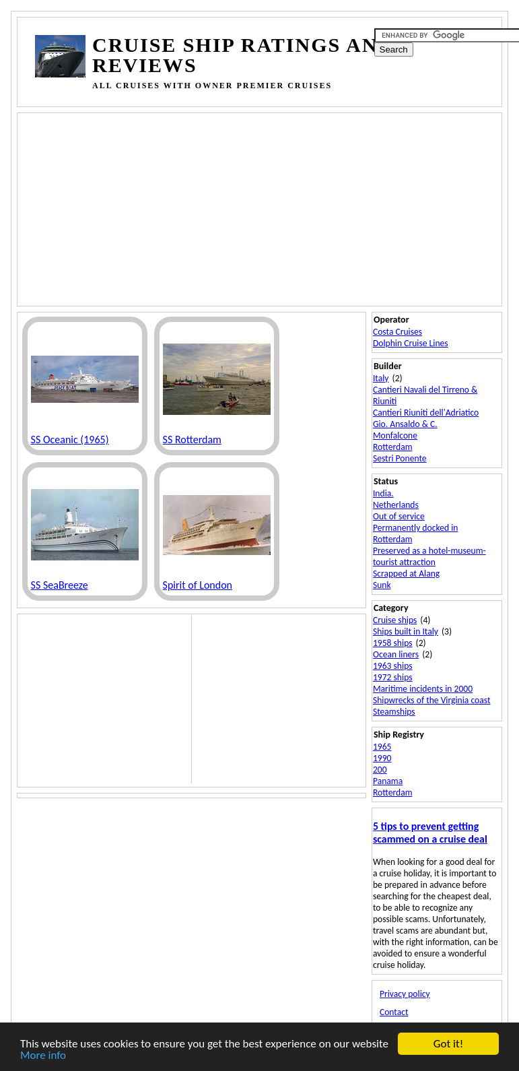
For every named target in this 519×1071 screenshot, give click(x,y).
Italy (381, 378)
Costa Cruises (397, 331)
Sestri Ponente (400, 458)
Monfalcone (395, 435)
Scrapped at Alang (406, 573)
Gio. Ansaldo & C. (405, 424)
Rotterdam (393, 447)
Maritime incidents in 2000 (423, 688)
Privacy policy (405, 994)
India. (383, 493)
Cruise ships (395, 620)
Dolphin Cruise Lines (410, 343)
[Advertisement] (276, 208)
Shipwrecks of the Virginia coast (432, 700)
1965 (382, 746)
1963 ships (393, 666)
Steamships (394, 711)
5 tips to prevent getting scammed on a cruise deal (430, 832)
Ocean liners (396, 654)
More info (43, 1056)
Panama (388, 781)
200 (380, 769)
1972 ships (393, 677)
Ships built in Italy (405, 631)
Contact (394, 1012)
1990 (382, 758)
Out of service (399, 516)
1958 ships (393, 643)
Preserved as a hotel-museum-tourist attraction (429, 556)
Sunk (382, 585)
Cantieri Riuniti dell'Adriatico (426, 412)
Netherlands (396, 505)
